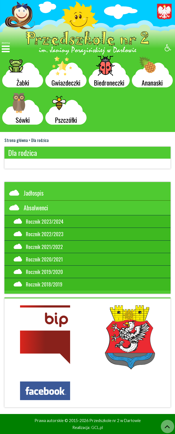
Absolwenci (28, 207)
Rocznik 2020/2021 (38, 259)
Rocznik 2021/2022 (38, 246)
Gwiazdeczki (65, 73)
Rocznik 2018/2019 (38, 284)
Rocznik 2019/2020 (38, 271)
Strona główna (16, 140)
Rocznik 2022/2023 (38, 234)
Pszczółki (64, 110)
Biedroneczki (109, 73)
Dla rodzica (40, 140)
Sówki (19, 110)
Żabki (19, 73)
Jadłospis (26, 192)
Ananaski (151, 73)
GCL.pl (97, 427)
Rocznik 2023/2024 (38, 221)
